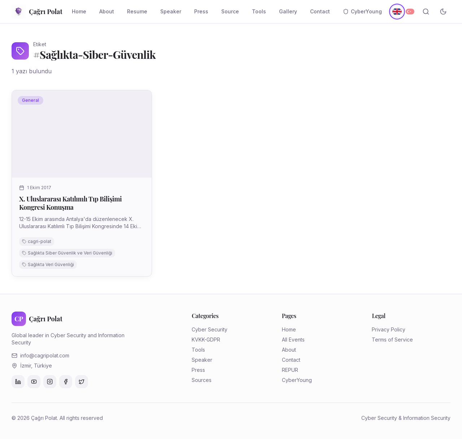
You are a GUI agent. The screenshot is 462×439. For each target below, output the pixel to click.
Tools (259, 11)
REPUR (290, 370)
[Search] (426, 11)
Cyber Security (209, 329)
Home (79, 11)
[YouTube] (33, 381)
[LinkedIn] (18, 381)
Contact (320, 11)
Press (201, 11)
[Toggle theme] (443, 11)
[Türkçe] (410, 11)
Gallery (288, 11)
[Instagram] (49, 381)
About (106, 11)
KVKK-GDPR (206, 339)
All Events (293, 339)
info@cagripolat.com (44, 355)
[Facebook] (65, 381)
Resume (137, 11)
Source (230, 11)
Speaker (170, 11)
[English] (397, 11)
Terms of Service (392, 339)
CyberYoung (362, 11)
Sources (202, 380)
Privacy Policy (388, 329)
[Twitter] (81, 381)
